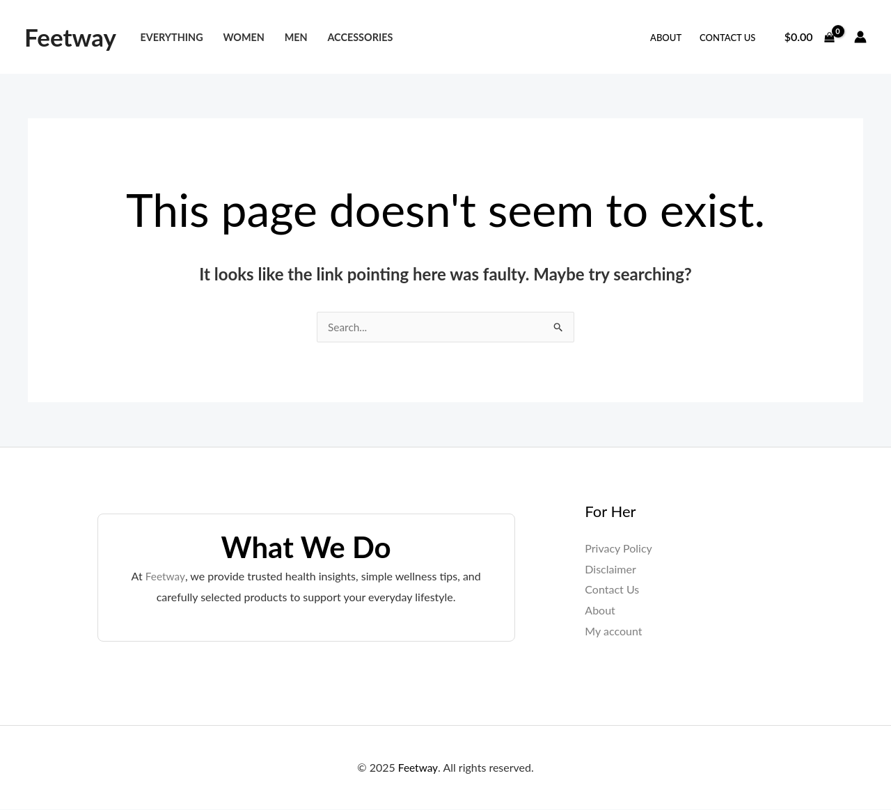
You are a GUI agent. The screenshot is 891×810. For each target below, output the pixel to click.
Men (296, 37)
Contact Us (727, 37)
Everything (171, 37)
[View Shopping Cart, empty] (809, 36)
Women (244, 37)
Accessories (360, 37)
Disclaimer (610, 569)
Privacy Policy (618, 548)
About (665, 37)
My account (613, 631)
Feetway (70, 36)
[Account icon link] (860, 37)
